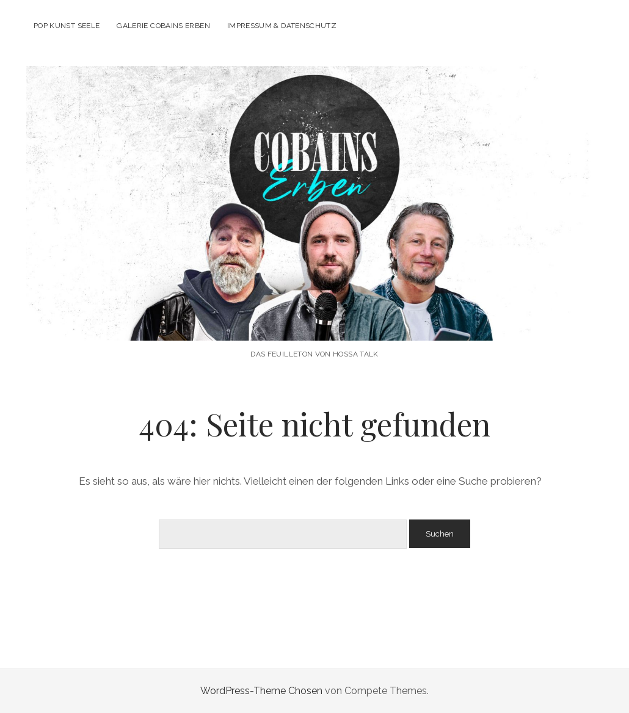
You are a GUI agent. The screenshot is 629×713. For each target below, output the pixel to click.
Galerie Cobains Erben (163, 25)
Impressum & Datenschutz (281, 25)
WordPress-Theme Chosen (261, 691)
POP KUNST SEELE (67, 25)
